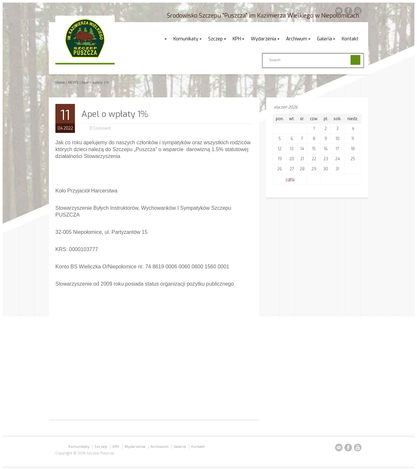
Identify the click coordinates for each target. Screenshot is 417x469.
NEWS (73, 82)
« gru (290, 179)
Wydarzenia (263, 39)
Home (60, 82)
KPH (237, 39)
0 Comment (100, 128)
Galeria (324, 39)
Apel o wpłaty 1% (114, 114)
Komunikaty (185, 39)
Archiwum (296, 39)
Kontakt (350, 39)
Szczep (215, 39)
